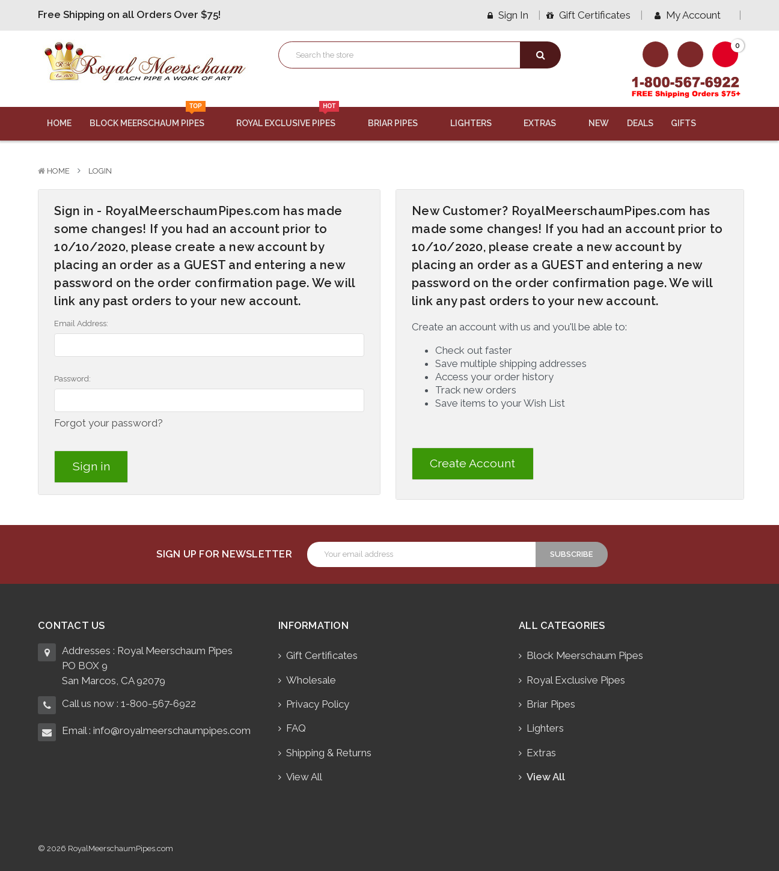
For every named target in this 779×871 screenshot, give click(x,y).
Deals (640, 123)
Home (59, 123)
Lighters (478, 123)
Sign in (507, 15)
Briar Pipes (400, 123)
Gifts (690, 123)
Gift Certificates (588, 15)
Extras (547, 123)
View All (304, 777)
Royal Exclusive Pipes (293, 118)
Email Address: (81, 323)
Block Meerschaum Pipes (154, 118)
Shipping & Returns (328, 753)
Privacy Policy (317, 704)
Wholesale (311, 680)
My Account (692, 15)
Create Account (472, 463)
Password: (72, 378)
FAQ (296, 728)
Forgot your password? (108, 423)
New (598, 123)
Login (100, 170)
